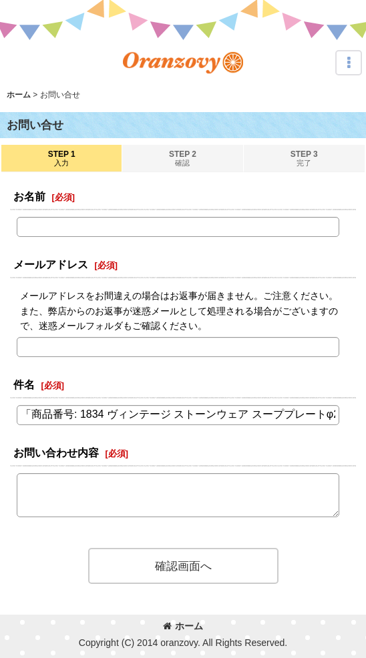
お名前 (29, 196)
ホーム (183, 626)
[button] (348, 62)
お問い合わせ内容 (56, 452)
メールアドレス (50, 264)
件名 (24, 384)
